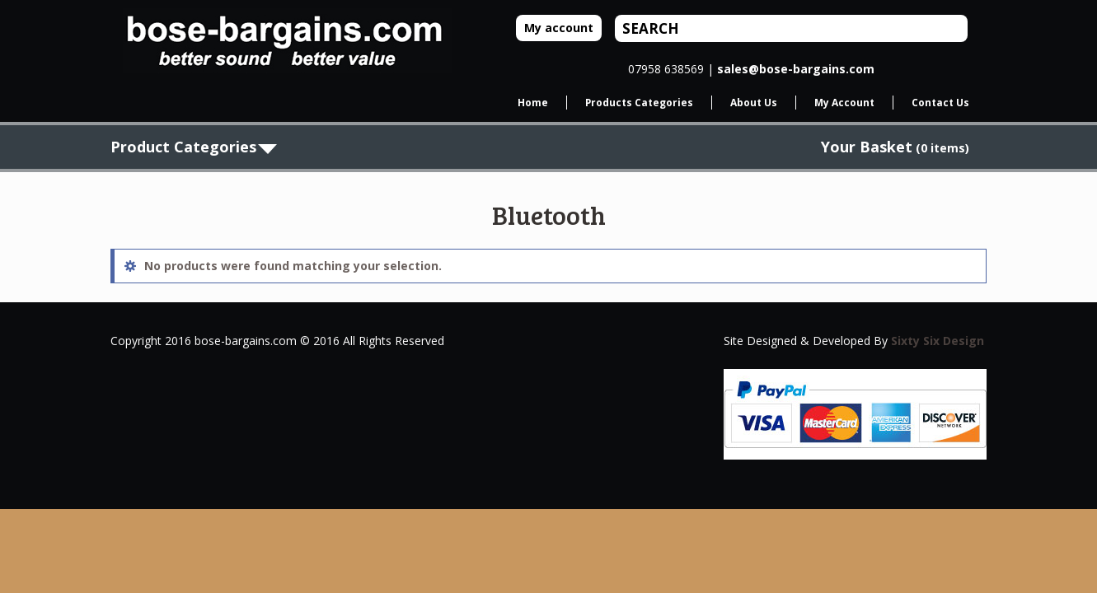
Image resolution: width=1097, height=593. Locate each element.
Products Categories (639, 103)
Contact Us (940, 103)
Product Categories (183, 146)
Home (533, 103)
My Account (844, 103)
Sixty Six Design (937, 340)
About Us (753, 103)
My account (558, 27)
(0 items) (895, 148)
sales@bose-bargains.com (795, 69)
